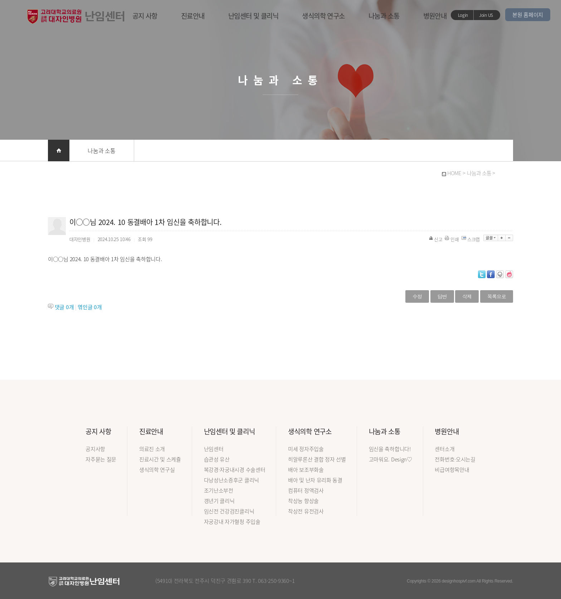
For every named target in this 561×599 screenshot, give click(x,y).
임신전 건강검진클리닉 (229, 511)
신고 (436, 239)
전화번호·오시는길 (455, 459)
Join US (486, 15)
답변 (442, 296)
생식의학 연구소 (323, 16)
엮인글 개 (90, 307)
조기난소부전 (218, 490)
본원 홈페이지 (527, 15)
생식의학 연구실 (157, 470)
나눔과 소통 (384, 16)
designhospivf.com (458, 581)
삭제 (467, 296)
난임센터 (214, 449)
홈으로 (58, 150)
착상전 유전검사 (306, 511)
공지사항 (95, 449)
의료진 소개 (152, 449)
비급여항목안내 (452, 470)
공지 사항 (144, 16)
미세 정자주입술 (306, 449)
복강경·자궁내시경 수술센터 (234, 470)
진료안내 (193, 16)
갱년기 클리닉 (219, 501)
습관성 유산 (217, 459)
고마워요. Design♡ (390, 459)
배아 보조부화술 (306, 470)
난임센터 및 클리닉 (253, 16)
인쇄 (452, 239)
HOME (454, 173)
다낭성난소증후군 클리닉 (231, 480)
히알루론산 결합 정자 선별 (317, 459)
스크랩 (471, 239)
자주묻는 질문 (101, 459)
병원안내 (435, 16)
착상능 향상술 (303, 501)
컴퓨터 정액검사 (306, 490)
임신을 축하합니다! (390, 449)
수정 (417, 296)
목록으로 (496, 296)
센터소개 (444, 449)
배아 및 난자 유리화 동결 (315, 480)
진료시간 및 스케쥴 (160, 459)
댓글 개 (64, 307)
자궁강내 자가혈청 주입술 (232, 522)
